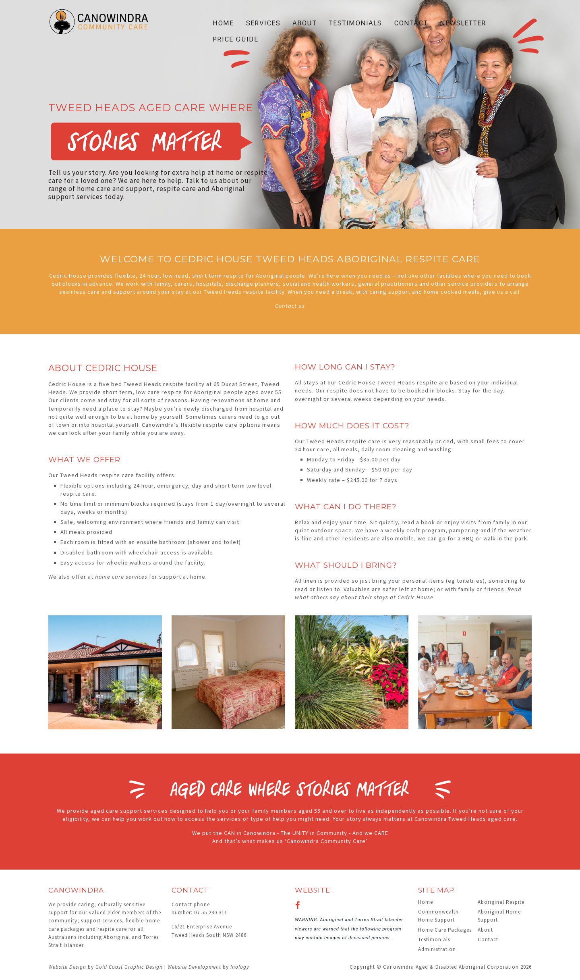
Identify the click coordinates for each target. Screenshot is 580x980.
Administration (437, 949)
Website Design (67, 966)
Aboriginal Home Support (499, 915)
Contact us (290, 305)
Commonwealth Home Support (438, 915)
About (304, 23)
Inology (239, 966)
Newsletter (463, 23)
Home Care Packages (445, 929)
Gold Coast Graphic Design (129, 966)
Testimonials (355, 23)
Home (223, 23)
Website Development (194, 966)
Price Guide (235, 39)
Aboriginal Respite (501, 902)
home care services (121, 576)
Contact (411, 23)
